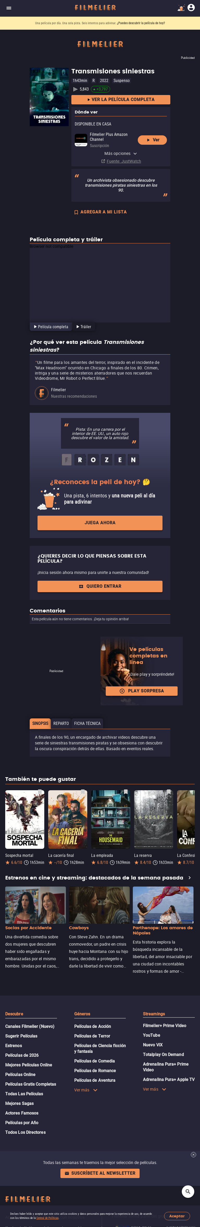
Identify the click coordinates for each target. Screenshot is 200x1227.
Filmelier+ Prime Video (164, 1025)
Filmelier (58, 389)
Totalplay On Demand (163, 1054)
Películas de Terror (92, 1036)
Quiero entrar (100, 586)
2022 (104, 80)
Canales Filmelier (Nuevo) (29, 1026)
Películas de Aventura (95, 1080)
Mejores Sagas (19, 1103)
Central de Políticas (47, 1218)
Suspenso (122, 80)
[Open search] (188, 1191)
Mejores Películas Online (28, 1064)
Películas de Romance (95, 1070)
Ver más (86, 1089)
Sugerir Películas (21, 1036)
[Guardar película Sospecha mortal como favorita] (40, 792)
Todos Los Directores (25, 1132)
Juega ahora (100, 522)
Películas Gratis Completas (30, 1084)
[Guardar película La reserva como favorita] (169, 792)
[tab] (50, 327)
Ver (152, 140)
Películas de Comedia (94, 1061)
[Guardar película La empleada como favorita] (126, 792)
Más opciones (120, 153)
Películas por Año (21, 1122)
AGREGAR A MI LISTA (100, 213)
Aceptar (177, 1216)
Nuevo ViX (152, 1044)
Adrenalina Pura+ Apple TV (169, 1079)
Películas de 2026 (22, 1055)
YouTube (151, 1035)
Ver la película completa (121, 100)
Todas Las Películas (24, 1093)
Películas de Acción (92, 1026)
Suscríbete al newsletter (100, 1173)
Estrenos (13, 1045)
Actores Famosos (21, 1113)
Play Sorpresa (141, 691)
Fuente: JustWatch (124, 161)
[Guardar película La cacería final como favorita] (83, 792)
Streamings (154, 1013)
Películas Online (20, 1074)
